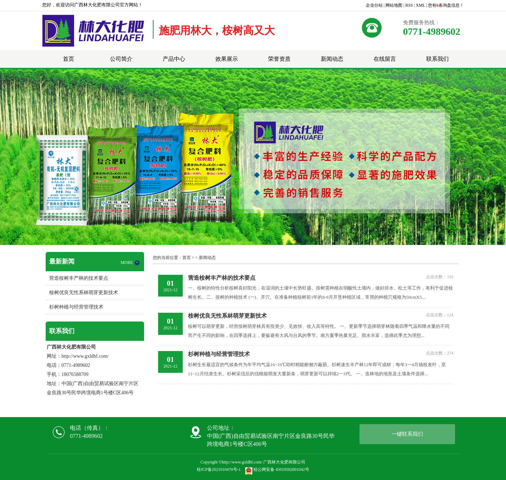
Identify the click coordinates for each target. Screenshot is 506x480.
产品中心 (174, 59)
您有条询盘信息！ (446, 5)
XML (420, 5)
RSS (409, 5)
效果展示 (226, 59)
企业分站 (374, 5)
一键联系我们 (407, 434)
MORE (130, 262)
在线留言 (385, 59)
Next (483, 157)
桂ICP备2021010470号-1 (219, 469)
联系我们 (437, 59)
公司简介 (121, 59)
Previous (23, 157)
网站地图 (393, 5)
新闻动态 (332, 59)
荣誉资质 (279, 59)
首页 (68, 59)
